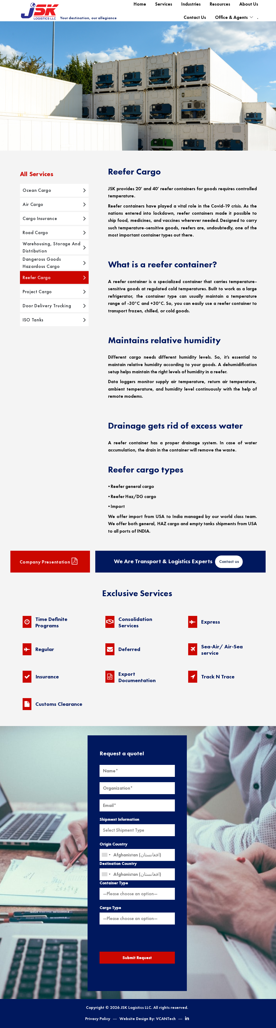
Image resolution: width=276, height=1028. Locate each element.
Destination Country (118, 863)
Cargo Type (110, 907)
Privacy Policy (97, 1018)
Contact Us (195, 17)
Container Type (114, 883)
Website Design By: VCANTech (148, 1018)
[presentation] (137, 940)
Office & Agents (231, 17)
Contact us (229, 561)
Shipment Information (119, 819)
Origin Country (113, 844)
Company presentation (48, 561)
